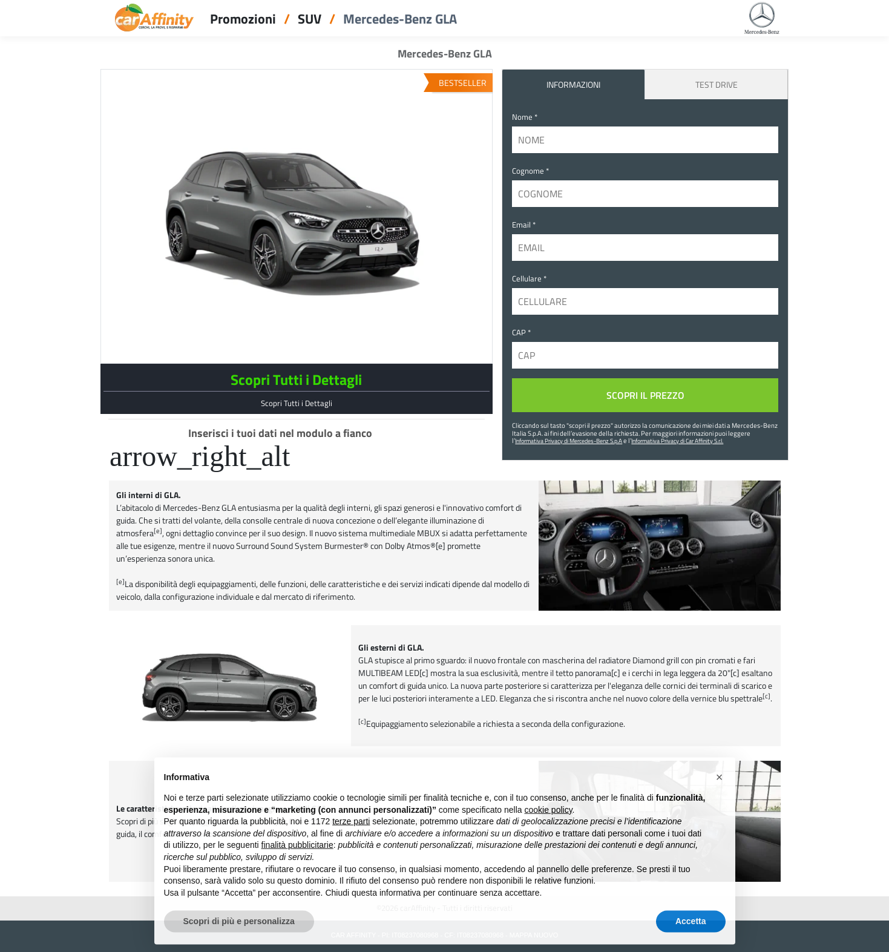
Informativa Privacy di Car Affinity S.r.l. (677, 440)
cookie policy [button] (548, 827)
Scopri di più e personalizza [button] (239, 939)
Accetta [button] (690, 939)
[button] (719, 794)
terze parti (351, 839)
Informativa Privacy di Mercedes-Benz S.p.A (568, 440)
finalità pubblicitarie (297, 862)
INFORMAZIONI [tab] (573, 84)
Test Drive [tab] (716, 84)
